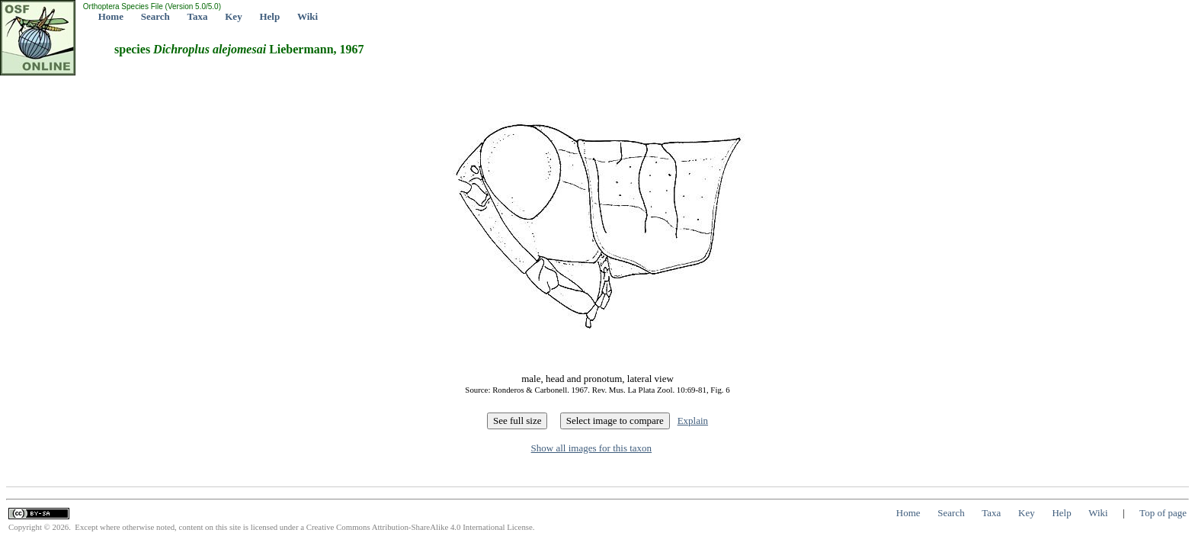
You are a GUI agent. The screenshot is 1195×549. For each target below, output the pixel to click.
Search (155, 16)
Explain (693, 420)
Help (269, 16)
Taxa (197, 16)
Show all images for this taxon (591, 448)
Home (110, 16)
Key (233, 16)
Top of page (1163, 512)
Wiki (307, 16)
